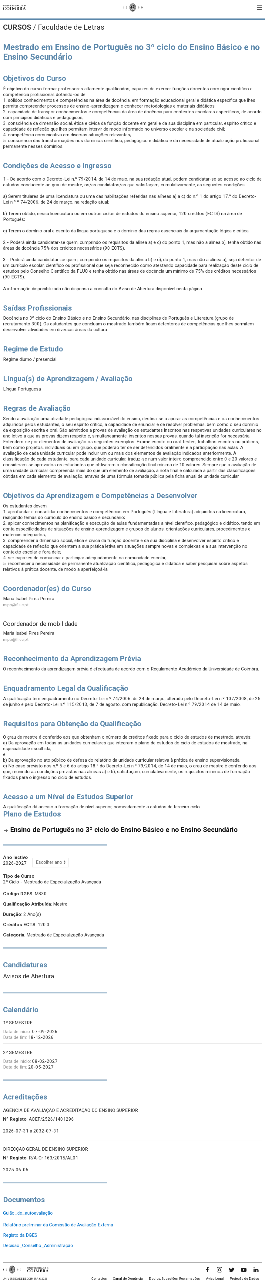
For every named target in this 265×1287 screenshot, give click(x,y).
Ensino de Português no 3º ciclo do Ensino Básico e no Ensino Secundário (124, 829)
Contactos (99, 1279)
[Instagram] (219, 1270)
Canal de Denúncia (128, 1279)
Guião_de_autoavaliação (28, 1213)
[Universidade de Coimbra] (14, 7)
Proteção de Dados (244, 1279)
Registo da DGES (20, 1235)
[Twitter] (232, 1270)
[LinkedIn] (256, 1270)
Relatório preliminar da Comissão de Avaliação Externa (58, 1225)
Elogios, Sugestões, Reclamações (174, 1279)
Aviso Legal (215, 1279)
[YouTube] (244, 1270)
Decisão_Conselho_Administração (38, 1245)
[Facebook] (207, 1270)
